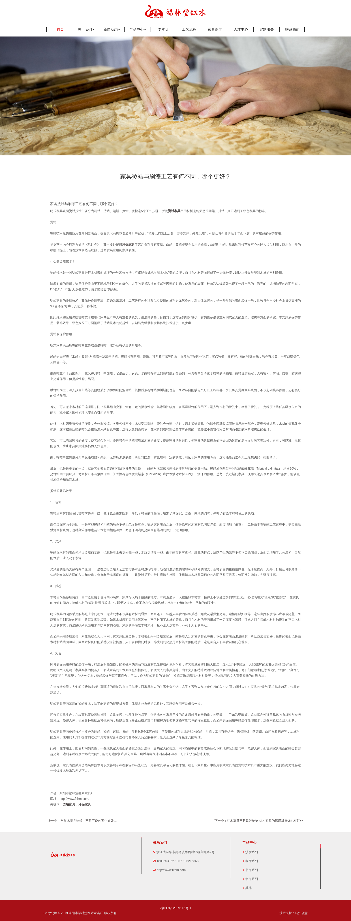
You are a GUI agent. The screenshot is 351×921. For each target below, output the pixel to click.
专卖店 (163, 29)
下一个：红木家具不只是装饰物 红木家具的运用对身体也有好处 (258, 820)
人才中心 (241, 29)
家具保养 (215, 29)
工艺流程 (189, 29)
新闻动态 (111, 29)
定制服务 (266, 29)
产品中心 (137, 29)
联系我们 (292, 29)
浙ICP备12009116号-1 (175, 908)
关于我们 (86, 29)
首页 (60, 29)
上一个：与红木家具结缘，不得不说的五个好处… (82, 820)
